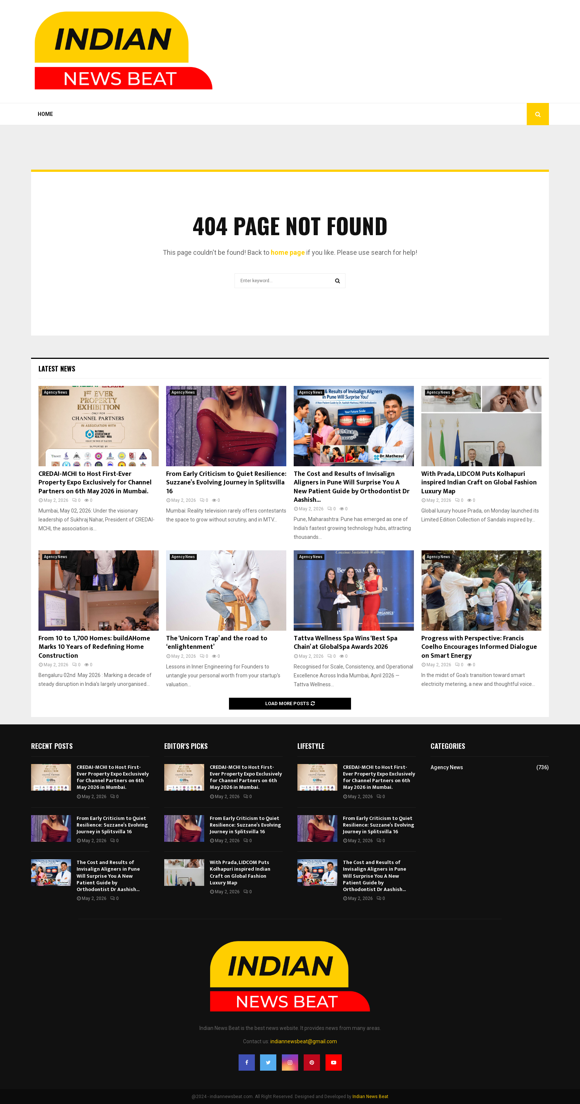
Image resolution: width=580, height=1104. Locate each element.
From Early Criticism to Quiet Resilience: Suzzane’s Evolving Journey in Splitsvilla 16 (226, 482)
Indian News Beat (370, 1096)
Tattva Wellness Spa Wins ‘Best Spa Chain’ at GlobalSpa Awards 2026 (345, 643)
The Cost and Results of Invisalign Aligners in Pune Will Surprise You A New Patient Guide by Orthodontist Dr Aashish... (351, 487)
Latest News (56, 368)
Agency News (55, 392)
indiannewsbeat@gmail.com (303, 1041)
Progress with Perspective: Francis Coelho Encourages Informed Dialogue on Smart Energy (479, 647)
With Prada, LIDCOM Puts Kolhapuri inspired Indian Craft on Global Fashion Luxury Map (479, 482)
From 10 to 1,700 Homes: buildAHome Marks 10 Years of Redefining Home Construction (94, 647)
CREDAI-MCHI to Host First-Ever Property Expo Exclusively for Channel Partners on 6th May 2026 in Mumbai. (95, 482)
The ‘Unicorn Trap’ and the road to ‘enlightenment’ (216, 643)
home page (288, 252)
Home (45, 114)
